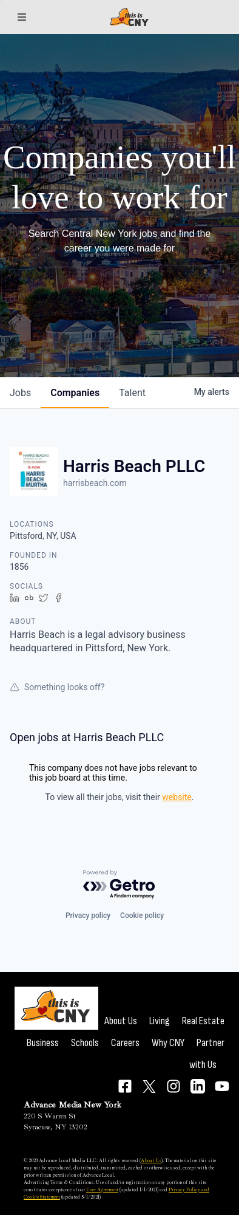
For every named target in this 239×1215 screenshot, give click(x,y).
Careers (125, 1042)
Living (159, 1021)
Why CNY (168, 1042)
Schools (85, 1042)
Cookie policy (142, 915)
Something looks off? (57, 687)
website (176, 797)
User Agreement (102, 1189)
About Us (120, 1021)
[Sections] (22, 17)
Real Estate (203, 1021)
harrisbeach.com (95, 483)
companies (74, 393)
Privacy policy (88, 915)
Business (43, 1042)
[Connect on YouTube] (222, 1086)
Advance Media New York (72, 1105)
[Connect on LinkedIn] (198, 1086)
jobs (20, 393)
